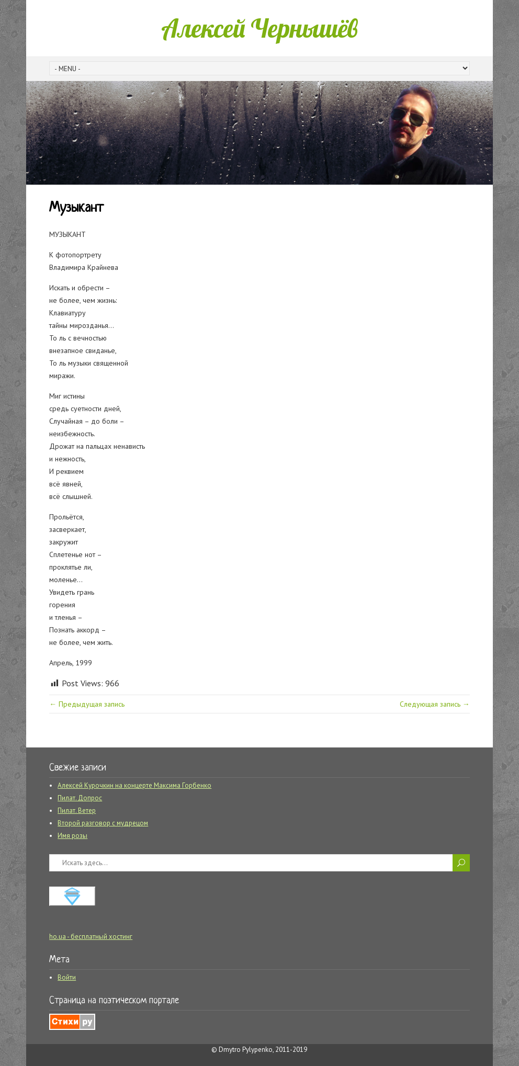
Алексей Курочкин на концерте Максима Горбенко (134, 785)
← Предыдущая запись (87, 704)
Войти (67, 977)
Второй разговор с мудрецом (103, 823)
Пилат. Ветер (77, 810)
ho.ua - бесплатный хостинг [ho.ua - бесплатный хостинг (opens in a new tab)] (90, 936)
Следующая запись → (435, 704)
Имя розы (72, 835)
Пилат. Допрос (80, 797)
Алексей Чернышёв (259, 28)
